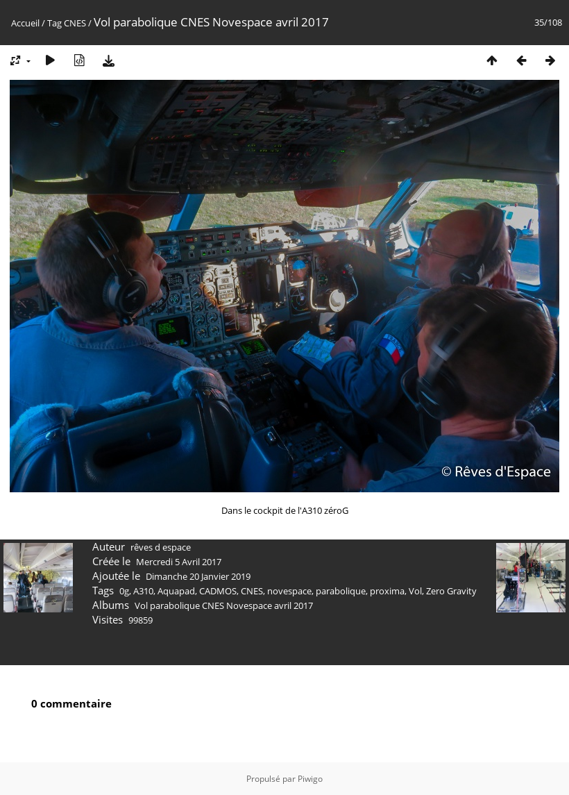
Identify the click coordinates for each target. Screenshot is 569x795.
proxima (387, 591)
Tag (54, 23)
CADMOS (218, 591)
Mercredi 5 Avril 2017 (178, 561)
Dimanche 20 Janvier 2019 (198, 576)
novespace (289, 591)
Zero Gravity (451, 591)
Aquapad (176, 591)
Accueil (25, 23)
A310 (143, 591)
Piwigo (310, 779)
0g (124, 591)
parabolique (341, 591)
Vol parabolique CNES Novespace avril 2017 (224, 605)
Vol (415, 591)
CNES (75, 23)
